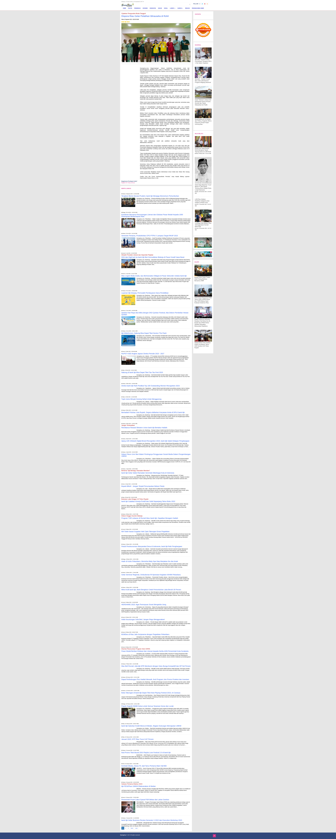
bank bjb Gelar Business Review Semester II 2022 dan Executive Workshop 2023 (151, 820)
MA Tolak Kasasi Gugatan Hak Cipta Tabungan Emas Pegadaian (145, 531)
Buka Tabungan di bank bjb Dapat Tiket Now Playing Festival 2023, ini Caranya (150, 693)
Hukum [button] (160, 8)
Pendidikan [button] (137, 8)
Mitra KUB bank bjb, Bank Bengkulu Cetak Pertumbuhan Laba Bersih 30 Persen (151, 590)
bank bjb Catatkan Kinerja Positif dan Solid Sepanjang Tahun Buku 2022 (148, 501)
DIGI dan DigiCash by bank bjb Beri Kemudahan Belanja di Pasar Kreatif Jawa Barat (152, 257)
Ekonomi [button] (145, 8)
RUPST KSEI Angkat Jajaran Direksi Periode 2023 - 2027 (142, 354)
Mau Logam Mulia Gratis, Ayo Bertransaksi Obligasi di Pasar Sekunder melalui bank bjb (154, 276)
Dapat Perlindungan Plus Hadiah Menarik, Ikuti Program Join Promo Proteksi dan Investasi (155, 679)
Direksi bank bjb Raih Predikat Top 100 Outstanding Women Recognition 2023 (150, 386)
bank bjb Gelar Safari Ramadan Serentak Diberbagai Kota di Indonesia (147, 473)
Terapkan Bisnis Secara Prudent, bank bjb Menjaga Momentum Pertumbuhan (150, 196)
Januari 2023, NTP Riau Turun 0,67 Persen (137, 739)
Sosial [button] (166, 8)
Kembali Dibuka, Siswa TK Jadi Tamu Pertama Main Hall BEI (144, 766)
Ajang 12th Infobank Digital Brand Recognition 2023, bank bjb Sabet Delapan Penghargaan (155, 441)
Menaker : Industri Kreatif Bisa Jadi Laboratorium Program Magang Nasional (203, 80)
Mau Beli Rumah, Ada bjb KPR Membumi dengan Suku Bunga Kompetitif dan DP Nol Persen (156, 666)
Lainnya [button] (172, 8)
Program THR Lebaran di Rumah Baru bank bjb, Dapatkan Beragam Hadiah (149, 518)
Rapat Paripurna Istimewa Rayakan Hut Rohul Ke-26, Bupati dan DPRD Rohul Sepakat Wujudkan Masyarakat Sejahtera (202, 323)
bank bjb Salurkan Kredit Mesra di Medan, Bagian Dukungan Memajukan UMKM (151, 726)
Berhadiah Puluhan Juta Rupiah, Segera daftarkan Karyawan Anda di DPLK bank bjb (153, 412)
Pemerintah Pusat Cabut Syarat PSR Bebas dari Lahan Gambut (145, 800)
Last (136, 828)
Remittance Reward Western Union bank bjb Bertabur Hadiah (144, 428)
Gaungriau (123, 835)
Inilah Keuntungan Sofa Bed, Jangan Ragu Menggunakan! (143, 619)
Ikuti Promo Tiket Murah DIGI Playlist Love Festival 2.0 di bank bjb (146, 752)
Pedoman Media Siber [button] (198, 8)
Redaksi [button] (187, 8)
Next (132, 828)
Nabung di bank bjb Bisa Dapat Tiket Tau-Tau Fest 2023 (142, 372)
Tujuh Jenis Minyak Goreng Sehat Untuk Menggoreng (141, 399)
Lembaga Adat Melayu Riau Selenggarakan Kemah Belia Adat (203, 224)
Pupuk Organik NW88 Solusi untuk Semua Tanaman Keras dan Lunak (147, 706)
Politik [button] (130, 8)
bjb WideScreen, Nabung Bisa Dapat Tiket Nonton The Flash (144, 333)
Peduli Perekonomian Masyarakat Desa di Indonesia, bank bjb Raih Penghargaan (151, 546)
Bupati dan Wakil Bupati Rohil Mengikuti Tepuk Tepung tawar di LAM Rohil (203, 150)
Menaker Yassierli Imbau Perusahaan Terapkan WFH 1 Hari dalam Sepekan (203, 61)
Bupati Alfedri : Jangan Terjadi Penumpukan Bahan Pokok (142, 486)
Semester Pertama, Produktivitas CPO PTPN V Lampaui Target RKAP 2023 (149, 236)
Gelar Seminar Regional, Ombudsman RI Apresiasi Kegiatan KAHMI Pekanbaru (151, 575)
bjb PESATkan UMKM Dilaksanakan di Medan (138, 786)
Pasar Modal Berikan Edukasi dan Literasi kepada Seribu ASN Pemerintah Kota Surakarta (154, 651)
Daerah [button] (180, 8)
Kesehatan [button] (153, 8)
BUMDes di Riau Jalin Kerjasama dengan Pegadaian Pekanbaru (145, 634)
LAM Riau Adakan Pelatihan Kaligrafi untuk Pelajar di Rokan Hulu (202, 200)
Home (124, 8)
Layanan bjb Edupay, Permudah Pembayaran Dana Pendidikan (145, 293)
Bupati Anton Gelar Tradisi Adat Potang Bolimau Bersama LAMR (202, 279)
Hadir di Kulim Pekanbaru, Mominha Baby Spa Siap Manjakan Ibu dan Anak (149, 561)
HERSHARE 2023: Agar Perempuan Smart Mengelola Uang (143, 604)
